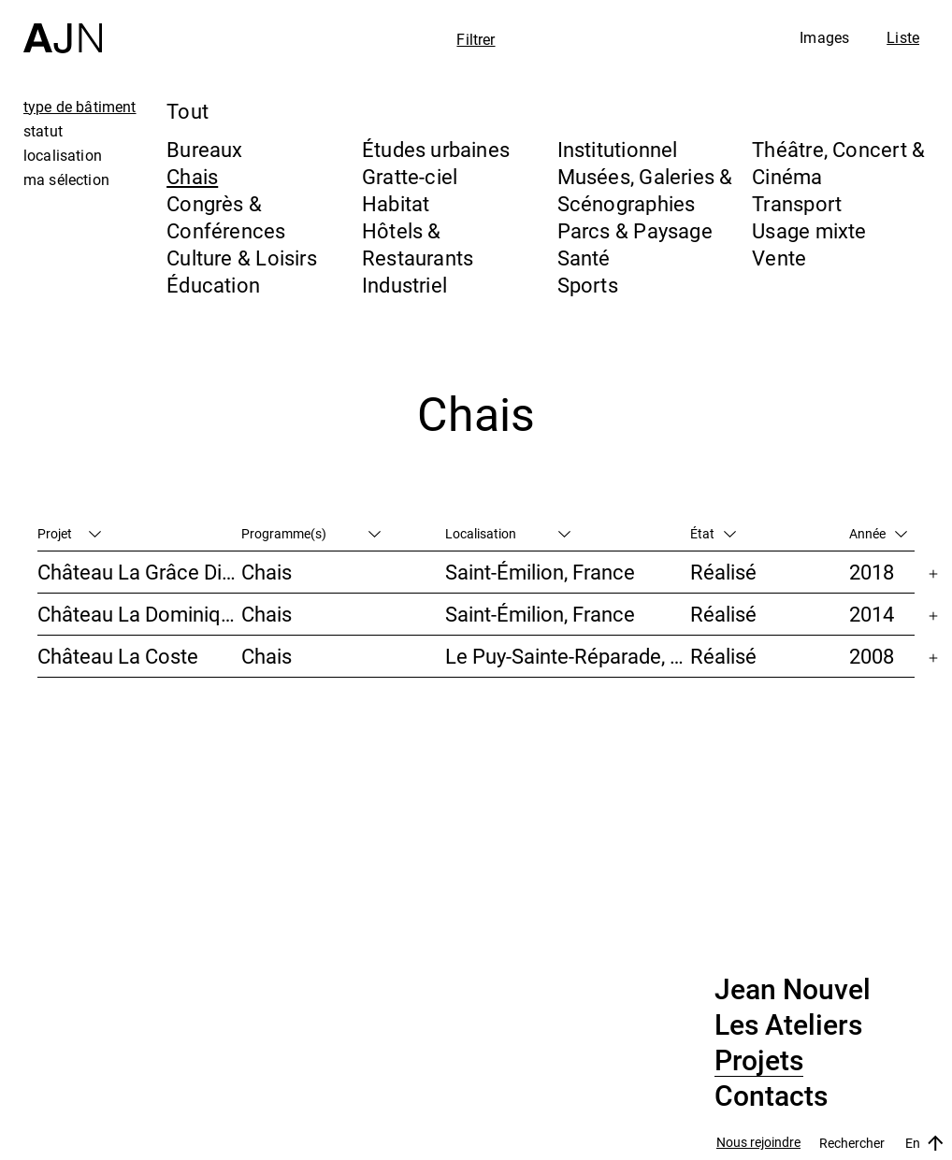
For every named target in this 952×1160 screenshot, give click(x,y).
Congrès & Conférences (225, 217)
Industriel (404, 284)
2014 (871, 613)
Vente (779, 257)
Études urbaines (436, 149)
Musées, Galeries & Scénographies (645, 190)
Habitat (396, 203)
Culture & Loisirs (241, 257)
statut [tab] (43, 131)
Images (824, 37)
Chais (192, 176)
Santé (584, 257)
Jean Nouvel (792, 990)
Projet (69, 533)
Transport (797, 203)
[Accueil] (62, 26)
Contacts (771, 1096)
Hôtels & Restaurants (417, 244)
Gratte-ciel (409, 176)
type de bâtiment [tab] (80, 106)
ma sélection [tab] (66, 179)
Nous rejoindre (758, 1143)
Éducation (213, 284)
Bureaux (204, 149)
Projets (758, 1061)
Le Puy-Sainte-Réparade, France (567, 655)
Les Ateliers (788, 1025)
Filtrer (475, 39)
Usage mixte (809, 230)
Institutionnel (617, 149)
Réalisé (723, 571)
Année (878, 533)
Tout (187, 110)
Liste (903, 37)
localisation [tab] (62, 155)
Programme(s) (311, 533)
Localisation (507, 533)
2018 (871, 571)
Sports (587, 284)
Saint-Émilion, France (540, 571)
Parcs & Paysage (635, 230)
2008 (871, 655)
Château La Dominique (139, 613)
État (713, 533)
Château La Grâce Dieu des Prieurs (139, 571)
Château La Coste (117, 655)
